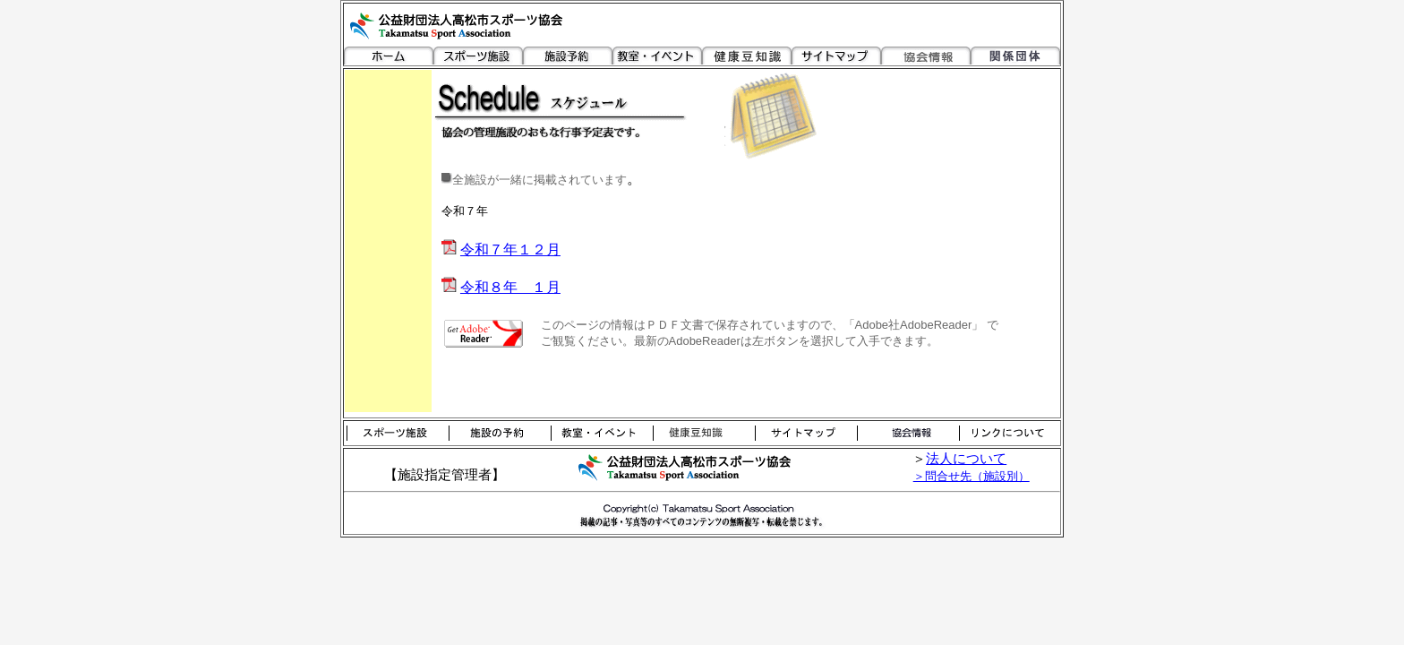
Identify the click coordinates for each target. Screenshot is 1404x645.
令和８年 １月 (510, 287)
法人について (966, 458)
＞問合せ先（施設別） (971, 476)
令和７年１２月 (510, 249)
